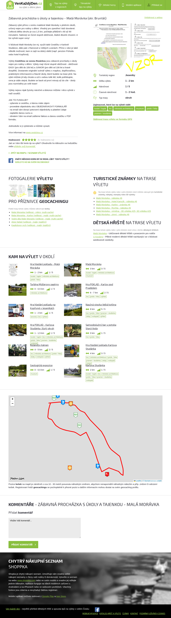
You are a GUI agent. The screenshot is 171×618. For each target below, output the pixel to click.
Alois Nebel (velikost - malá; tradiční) (28, 222)
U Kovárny (98, 236)
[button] (79, 425)
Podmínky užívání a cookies (152, 613)
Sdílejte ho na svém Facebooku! (32, 162)
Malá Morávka (100, 233)
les (110, 108)
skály (88, 316)
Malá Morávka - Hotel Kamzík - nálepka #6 (116, 201)
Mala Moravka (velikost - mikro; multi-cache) (32, 212)
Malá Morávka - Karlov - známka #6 (113, 204)
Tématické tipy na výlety (83, 5)
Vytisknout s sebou (153, 17)
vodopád (95, 316)
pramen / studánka (102, 113)
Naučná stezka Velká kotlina (101, 304)
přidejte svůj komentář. (25, 146)
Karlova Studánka (95, 365)
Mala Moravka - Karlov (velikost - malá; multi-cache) (36, 215)
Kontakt (134, 613)
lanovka (34, 317)
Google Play (48, 596)
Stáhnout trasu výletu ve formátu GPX (112, 119)
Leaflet (137, 481)
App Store (61, 596)
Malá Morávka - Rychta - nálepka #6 (113, 208)
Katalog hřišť (105, 613)
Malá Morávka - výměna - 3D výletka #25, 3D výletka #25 (123, 211)
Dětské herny (107, 5)
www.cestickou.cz (34, 132)
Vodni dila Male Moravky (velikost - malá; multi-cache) (37, 219)
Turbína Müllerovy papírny (44, 284)
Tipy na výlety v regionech (58, 5)
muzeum (140, 108)
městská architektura (123, 108)
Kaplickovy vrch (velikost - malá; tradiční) (31, 225)
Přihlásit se (154, 4)
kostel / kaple (100, 108)
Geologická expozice (41, 365)
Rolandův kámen (39, 345)
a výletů (116, 613)
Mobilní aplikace (131, 5)
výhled (103, 297)
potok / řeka (152, 108)
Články (125, 613)
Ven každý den (13, 609)
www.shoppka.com (26, 580)
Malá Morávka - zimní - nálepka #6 (112, 214)
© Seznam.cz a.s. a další (152, 481)
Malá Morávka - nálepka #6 (109, 198)
